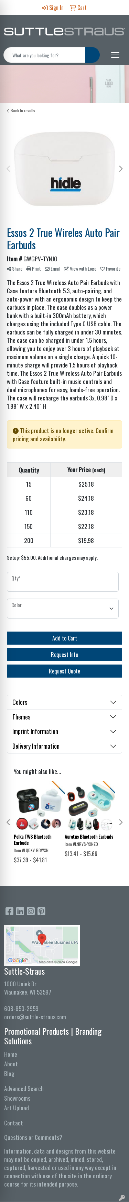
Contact (13, 1122)
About (11, 1063)
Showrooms (17, 1097)
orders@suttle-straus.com (35, 1016)
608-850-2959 (21, 1008)
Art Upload (16, 1107)
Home (10, 1054)
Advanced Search (24, 1088)
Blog (9, 1073)
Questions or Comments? (33, 1137)
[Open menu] (115, 55)
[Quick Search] (44, 55)
